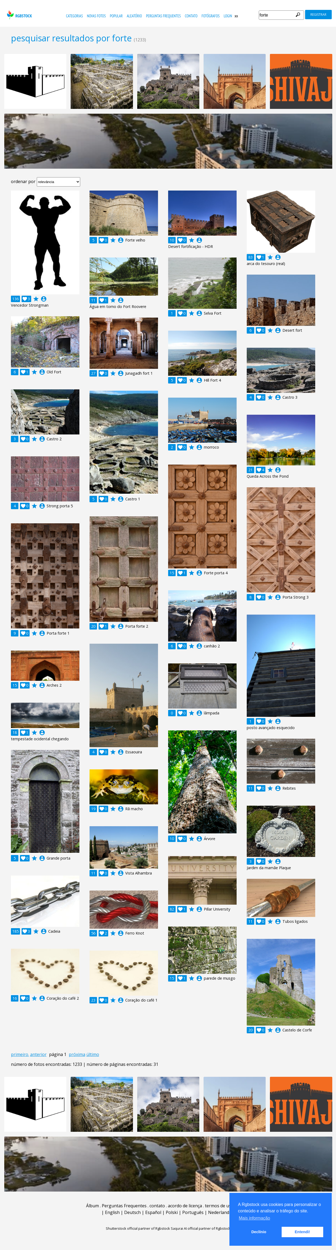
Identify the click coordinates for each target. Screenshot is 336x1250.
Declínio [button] (258, 1232)
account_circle (44, 299)
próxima (77, 1054)
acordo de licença (185, 1206)
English (112, 1212)
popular (116, 15)
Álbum (92, 1206)
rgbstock (19, 15)
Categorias (74, 15)
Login (228, 15)
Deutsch (132, 1212)
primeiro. (20, 1054)
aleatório (134, 15)
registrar (318, 14)
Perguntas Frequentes (163, 15)
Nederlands (219, 1212)
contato (191, 15)
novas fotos (96, 15)
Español (153, 1212)
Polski (172, 1212)
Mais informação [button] (254, 1218)
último (92, 1054)
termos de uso (219, 1206)
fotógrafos (211, 15)
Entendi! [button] (302, 1232)
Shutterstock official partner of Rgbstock (138, 1228)
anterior (38, 1054)
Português (193, 1212)
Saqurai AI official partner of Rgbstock (200, 1228)
